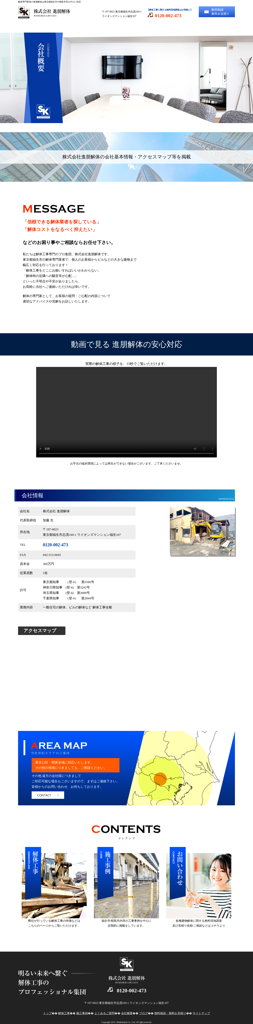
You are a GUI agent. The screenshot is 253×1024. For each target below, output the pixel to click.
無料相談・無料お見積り (170, 1013)
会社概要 (181, 27)
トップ (36, 27)
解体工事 (72, 27)
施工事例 (108, 27)
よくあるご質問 (144, 27)
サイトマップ (201, 1013)
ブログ (217, 27)
